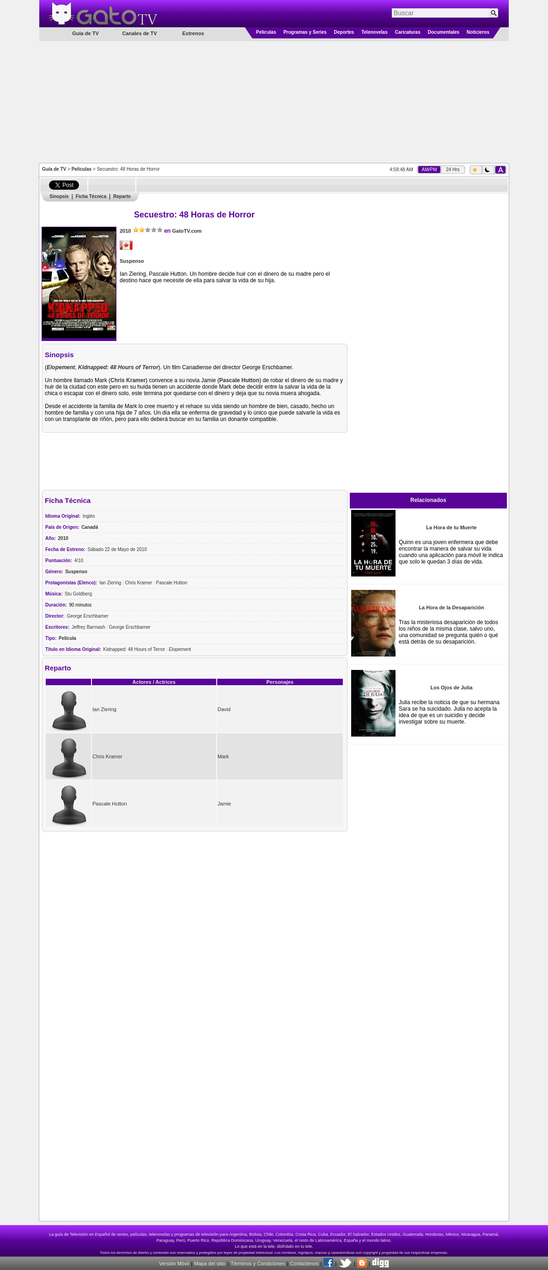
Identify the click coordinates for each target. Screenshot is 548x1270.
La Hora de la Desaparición (451, 607)
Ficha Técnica (91, 196)
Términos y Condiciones (258, 1263)
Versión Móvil (174, 1263)
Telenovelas (374, 32)
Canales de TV (139, 33)
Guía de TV (54, 169)
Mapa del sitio (209, 1263)
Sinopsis (59, 196)
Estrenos (193, 33)
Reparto (122, 196)
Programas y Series (304, 32)
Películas (266, 32)
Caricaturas (407, 32)
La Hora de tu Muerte (451, 527)
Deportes (344, 32)
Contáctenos (304, 1263)
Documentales (443, 32)
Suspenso (132, 261)
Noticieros (478, 32)
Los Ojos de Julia (451, 687)
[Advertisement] (274, 101)
